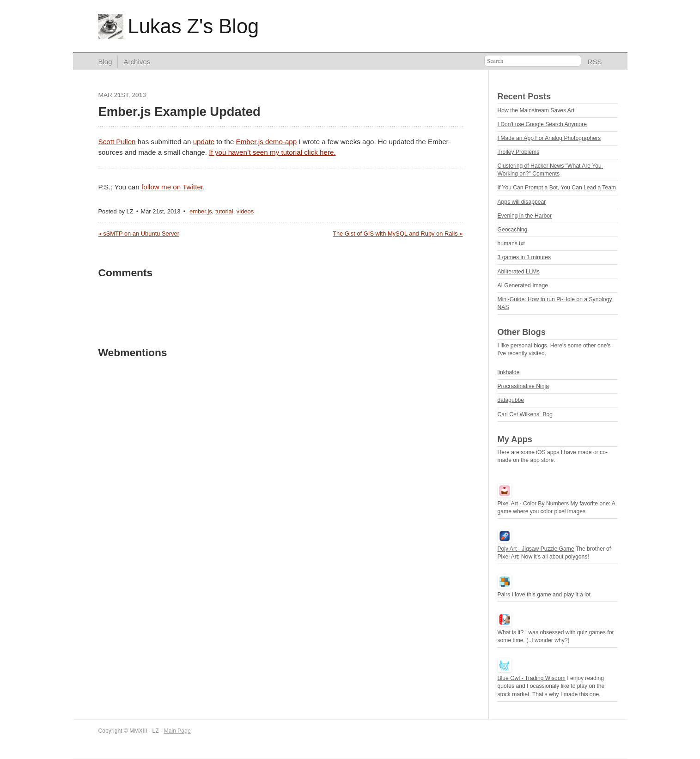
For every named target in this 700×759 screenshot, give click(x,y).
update (203, 142)
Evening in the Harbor (525, 216)
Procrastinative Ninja (523, 386)
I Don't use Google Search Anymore (542, 124)
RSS (595, 62)
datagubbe (511, 400)
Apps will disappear (522, 202)
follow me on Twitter (172, 187)
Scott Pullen (117, 142)
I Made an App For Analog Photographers (549, 138)
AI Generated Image (523, 285)
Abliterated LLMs (519, 271)
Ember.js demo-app (266, 142)
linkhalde (509, 372)
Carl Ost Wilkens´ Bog (525, 414)
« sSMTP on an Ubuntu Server (139, 233)
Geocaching (513, 229)
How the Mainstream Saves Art (536, 110)
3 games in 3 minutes (524, 257)
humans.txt (511, 243)
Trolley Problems (519, 152)
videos (245, 211)
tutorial (224, 211)
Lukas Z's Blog (193, 26)
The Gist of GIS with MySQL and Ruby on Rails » (398, 233)
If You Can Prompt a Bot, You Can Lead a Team (557, 187)
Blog (105, 62)
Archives (137, 62)
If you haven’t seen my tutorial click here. (272, 152)
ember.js (200, 211)
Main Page (177, 731)
